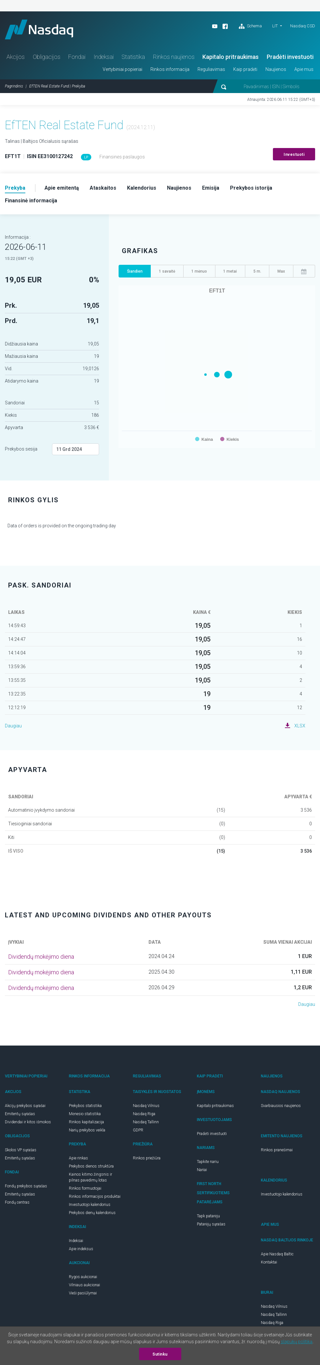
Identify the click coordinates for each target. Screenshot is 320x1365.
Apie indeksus (81, 1249)
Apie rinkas (78, 1158)
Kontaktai (269, 1262)
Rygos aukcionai (83, 1277)
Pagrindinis (14, 86)
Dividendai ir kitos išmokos (28, 1122)
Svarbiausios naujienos (281, 1105)
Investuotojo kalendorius (89, 1204)
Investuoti (294, 154)
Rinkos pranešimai (277, 1150)
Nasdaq (39, 29)
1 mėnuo (199, 271)
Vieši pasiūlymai (83, 1293)
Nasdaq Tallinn (146, 1122)
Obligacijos (46, 56)
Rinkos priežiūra (146, 1158)
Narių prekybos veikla (87, 1130)
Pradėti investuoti (290, 56)
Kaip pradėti (245, 69)
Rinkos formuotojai (85, 1188)
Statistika (133, 56)
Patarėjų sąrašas (211, 1224)
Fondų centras (17, 1202)
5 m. (257, 271)
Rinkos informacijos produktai (95, 1196)
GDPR (138, 1130)
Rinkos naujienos (174, 56)
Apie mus (304, 69)
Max (281, 271)
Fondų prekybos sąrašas (26, 1186)
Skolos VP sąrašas (20, 1150)
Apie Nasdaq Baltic (277, 1254)
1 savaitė (167, 271)
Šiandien (135, 271)
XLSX (299, 725)
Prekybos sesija (21, 449)
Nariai (202, 1170)
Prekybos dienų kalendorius (92, 1212)
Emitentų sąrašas (20, 1114)
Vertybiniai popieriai (122, 69)
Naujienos (275, 69)
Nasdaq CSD (302, 25)
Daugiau (13, 725)
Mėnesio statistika (85, 1114)
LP (86, 157)
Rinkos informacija (169, 69)
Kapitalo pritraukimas (230, 56)
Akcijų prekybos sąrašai (25, 1105)
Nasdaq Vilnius (146, 1105)
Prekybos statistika (85, 1105)
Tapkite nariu (208, 1161)
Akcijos (15, 56)
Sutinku (160, 1354)
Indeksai (104, 56)
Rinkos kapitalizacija (86, 1122)
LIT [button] (275, 25)
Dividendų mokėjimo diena (41, 956)
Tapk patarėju (208, 1216)
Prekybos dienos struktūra (91, 1166)
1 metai (230, 271)
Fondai (76, 56)
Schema (250, 26)
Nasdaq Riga (144, 1114)
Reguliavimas (211, 69)
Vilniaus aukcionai (84, 1285)
